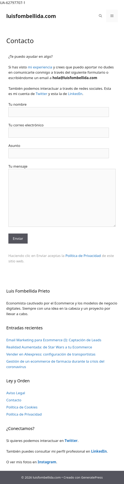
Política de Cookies (21, 407)
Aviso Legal (15, 392)
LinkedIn (75, 93)
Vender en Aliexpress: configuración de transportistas (51, 354)
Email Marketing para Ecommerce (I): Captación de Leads (53, 340)
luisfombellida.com (31, 15)
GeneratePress (92, 477)
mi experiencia (40, 67)
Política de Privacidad (83, 255)
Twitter (41, 93)
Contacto (13, 400)
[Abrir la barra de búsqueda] (100, 16)
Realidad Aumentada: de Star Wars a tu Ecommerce (49, 347)
